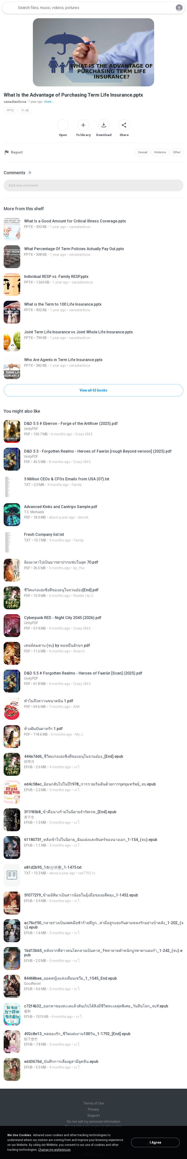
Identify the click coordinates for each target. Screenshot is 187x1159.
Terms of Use (93, 1103)
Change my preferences (54, 1149)
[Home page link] (9, 7)
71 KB (25, 110)
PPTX (10, 110)
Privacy (93, 1109)
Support (93, 1115)
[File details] (93, 229)
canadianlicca (15, 102)
